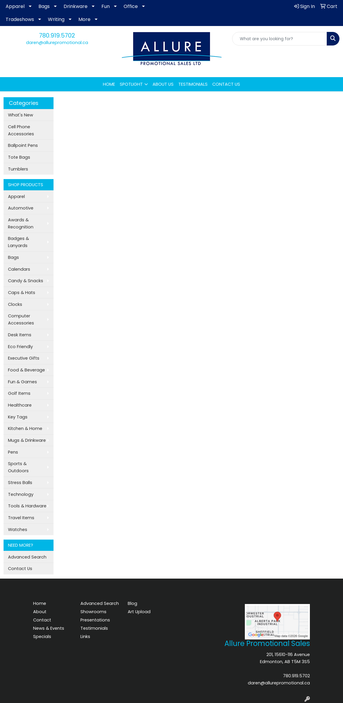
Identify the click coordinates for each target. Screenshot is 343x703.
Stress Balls (20, 483)
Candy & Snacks (25, 281)
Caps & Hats (21, 293)
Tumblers (18, 169)
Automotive (20, 208)
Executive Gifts (23, 358)
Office (131, 6)
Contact (42, 620)
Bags (44, 6)
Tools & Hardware (27, 506)
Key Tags (17, 417)
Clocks (15, 304)
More (84, 19)
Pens (13, 452)
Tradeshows (20, 19)
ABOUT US (163, 84)
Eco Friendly (20, 347)
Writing (56, 19)
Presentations (95, 620)
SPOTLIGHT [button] (131, 84)
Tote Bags (19, 157)
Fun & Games (22, 382)
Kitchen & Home (25, 428)
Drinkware (76, 6)
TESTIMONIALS (193, 84)
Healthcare (20, 405)
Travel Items (21, 518)
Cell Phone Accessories (21, 130)
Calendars (19, 269)
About (39, 612)
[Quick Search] (279, 39)
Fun (105, 6)
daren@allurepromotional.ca (57, 43)
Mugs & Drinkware (27, 440)
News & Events (48, 628)
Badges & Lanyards (18, 242)
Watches (17, 529)
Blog (132, 603)
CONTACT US (226, 84)
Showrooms (93, 612)
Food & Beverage (26, 370)
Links (85, 636)
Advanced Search (27, 557)
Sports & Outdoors (18, 467)
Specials (42, 636)
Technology (20, 494)
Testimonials (94, 628)
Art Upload (139, 612)
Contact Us (20, 569)
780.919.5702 (57, 35)
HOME (109, 84)
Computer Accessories (21, 319)
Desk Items (19, 335)
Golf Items (19, 393)
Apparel (15, 6)
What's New (20, 115)
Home (39, 603)
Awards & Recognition (20, 223)
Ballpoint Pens (23, 145)
